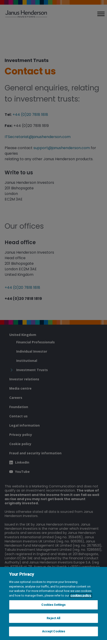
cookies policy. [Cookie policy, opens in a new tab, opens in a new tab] (80, 595)
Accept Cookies (53, 631)
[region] (53, 603)
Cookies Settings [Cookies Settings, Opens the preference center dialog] (53, 604)
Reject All (53, 618)
